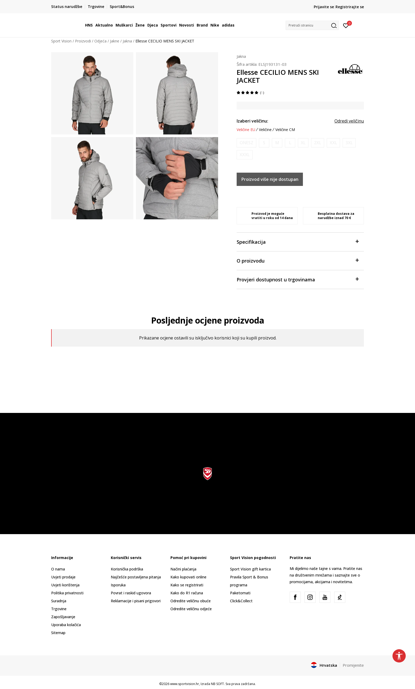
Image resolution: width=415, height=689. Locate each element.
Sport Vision (61, 40)
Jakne (114, 40)
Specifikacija (298, 241)
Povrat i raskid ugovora (131, 592)
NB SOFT (217, 684)
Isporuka (118, 584)
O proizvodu (298, 260)
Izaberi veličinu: (252, 121)
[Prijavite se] (346, 25)
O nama (58, 569)
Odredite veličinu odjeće (191, 608)
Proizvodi (83, 40)
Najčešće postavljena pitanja (136, 576)
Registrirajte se (349, 6)
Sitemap (58, 632)
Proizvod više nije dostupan (269, 179)
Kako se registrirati (186, 584)
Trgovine (59, 608)
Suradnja (58, 600)
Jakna (127, 40)
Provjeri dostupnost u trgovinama (298, 279)
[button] (312, 25)
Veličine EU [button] (246, 130)
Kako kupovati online (188, 576)
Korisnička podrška (127, 569)
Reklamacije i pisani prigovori (136, 600)
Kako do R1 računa (186, 592)
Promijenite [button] (353, 665)
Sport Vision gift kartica (250, 569)
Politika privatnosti (67, 592)
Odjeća (100, 40)
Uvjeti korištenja (65, 584)
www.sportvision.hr (184, 684)
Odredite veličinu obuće (190, 600)
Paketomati (240, 592)
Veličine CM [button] (285, 130)
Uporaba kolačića (66, 624)
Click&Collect (241, 600)
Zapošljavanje (63, 616)
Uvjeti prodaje (63, 576)
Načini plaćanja (183, 569)
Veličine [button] (265, 130)
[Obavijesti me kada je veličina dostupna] (246, 142)
